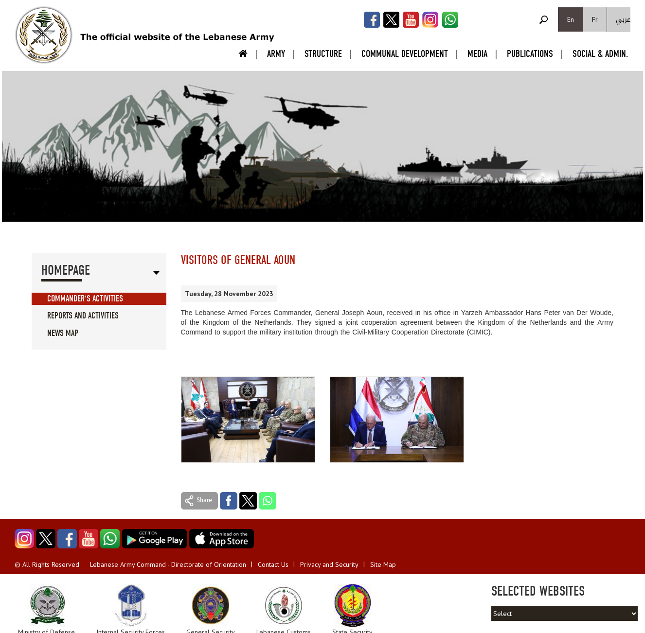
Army (276, 53)
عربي (623, 19)
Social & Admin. (600, 53)
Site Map (383, 564)
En (570, 19)
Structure (323, 53)
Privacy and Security (329, 564)
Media (477, 53)
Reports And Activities (83, 316)
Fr (595, 19)
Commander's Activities (85, 299)
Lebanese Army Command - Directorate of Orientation (168, 564)
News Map (62, 333)
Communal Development (404, 53)
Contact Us (273, 564)
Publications (530, 53)
